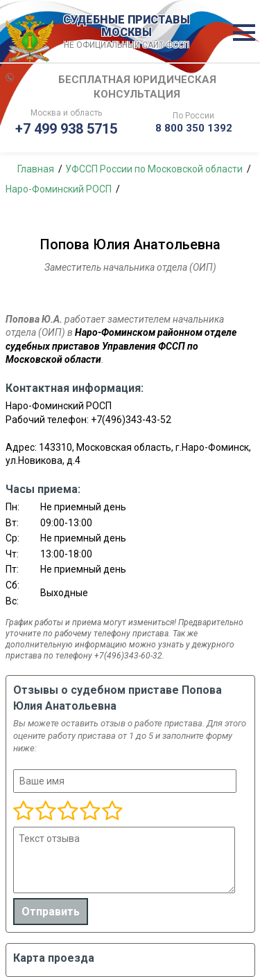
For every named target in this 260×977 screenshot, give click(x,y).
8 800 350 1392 (193, 128)
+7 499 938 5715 (66, 128)
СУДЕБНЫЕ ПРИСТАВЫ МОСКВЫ (127, 32)
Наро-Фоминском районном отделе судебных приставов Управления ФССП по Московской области (121, 346)
